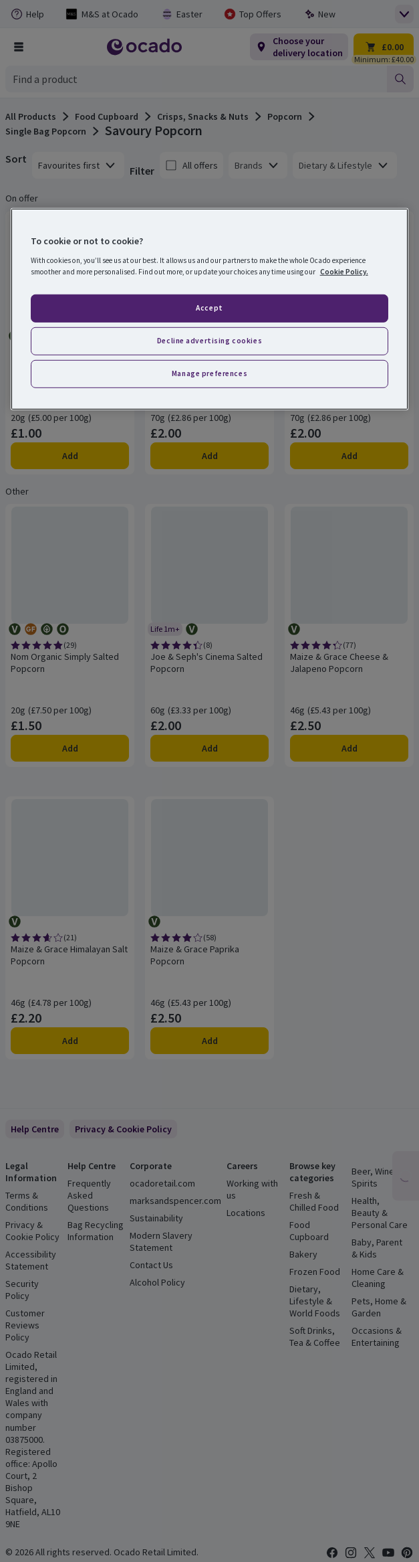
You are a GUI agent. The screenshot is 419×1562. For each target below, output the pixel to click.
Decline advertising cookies (209, 340)
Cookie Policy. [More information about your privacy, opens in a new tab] (344, 271)
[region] (210, 309)
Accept (209, 308)
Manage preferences (209, 372)
